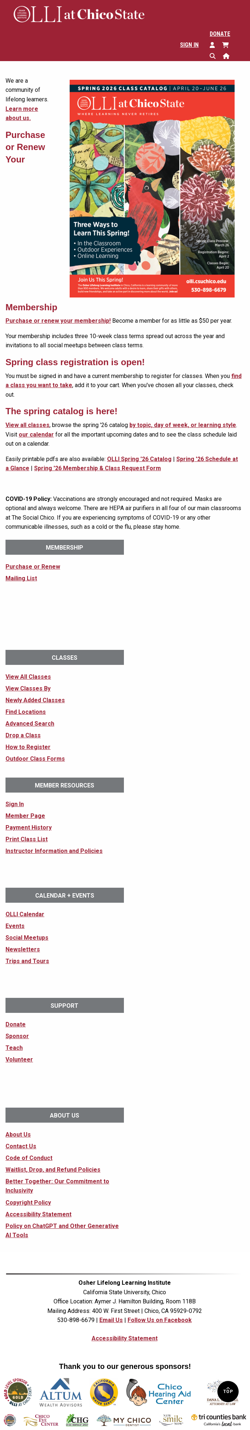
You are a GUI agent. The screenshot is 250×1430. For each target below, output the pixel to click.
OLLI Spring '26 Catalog (139, 459)
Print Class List (26, 839)
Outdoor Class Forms (35, 758)
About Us (64, 1115)
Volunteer (19, 1059)
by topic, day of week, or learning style (182, 425)
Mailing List (21, 578)
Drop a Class (23, 735)
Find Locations (25, 711)
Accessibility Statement (38, 1214)
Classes (64, 657)
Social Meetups (26, 937)
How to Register (28, 747)
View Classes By (28, 688)
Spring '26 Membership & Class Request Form (97, 468)
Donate (220, 33)
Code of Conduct (28, 1157)
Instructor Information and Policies (54, 850)
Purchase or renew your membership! (58, 320)
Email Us (111, 1320)
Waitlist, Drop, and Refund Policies (52, 1169)
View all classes (27, 425)
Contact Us (20, 1146)
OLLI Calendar (24, 914)
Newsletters (22, 949)
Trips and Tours (27, 961)
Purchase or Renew (32, 566)
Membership (64, 547)
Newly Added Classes (35, 700)
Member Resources (64, 785)
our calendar (36, 434)
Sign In (189, 44)
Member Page (25, 815)
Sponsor (17, 1036)
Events (15, 925)
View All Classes (28, 676)
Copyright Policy (28, 1202)
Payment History (28, 827)
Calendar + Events (64, 895)
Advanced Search (29, 723)
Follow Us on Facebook (160, 1320)
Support (64, 1005)
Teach (14, 1047)
